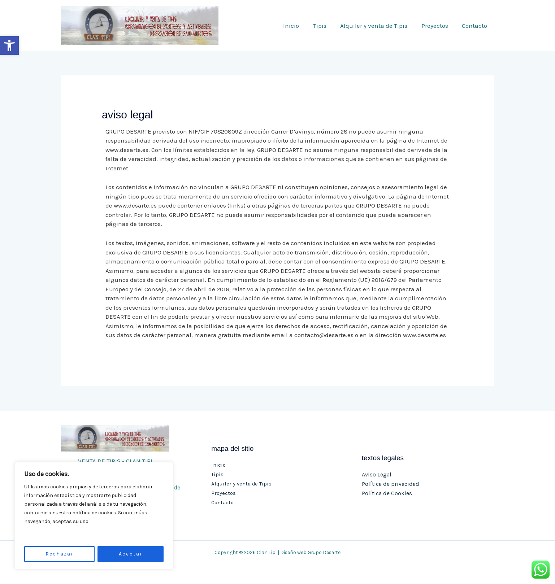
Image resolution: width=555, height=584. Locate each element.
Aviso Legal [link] (376, 474)
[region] (93, 516)
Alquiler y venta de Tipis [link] (378, 25)
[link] (9, 45)
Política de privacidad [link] (390, 483)
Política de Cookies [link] (387, 493)
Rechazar (59, 554)
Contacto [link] (475, 25)
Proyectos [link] (437, 25)
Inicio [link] (299, 25)
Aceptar (131, 554)
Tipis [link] (325, 25)
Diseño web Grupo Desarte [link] (310, 552)
